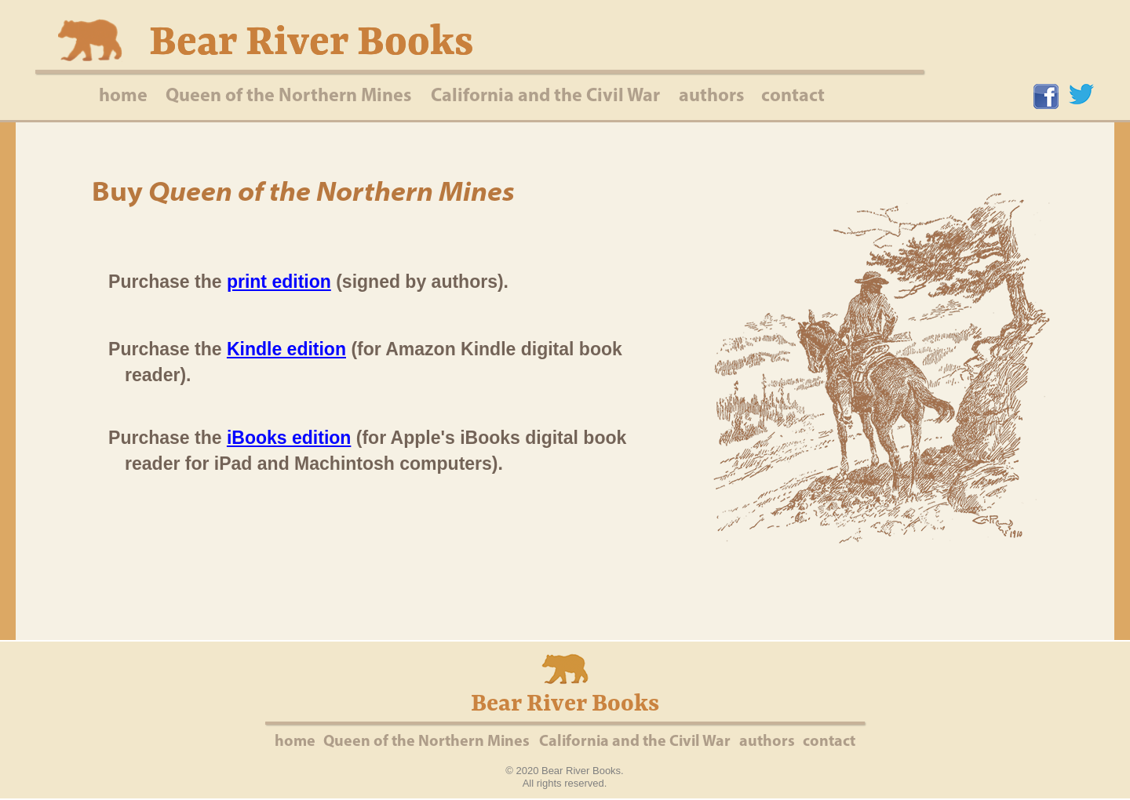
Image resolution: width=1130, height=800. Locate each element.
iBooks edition (289, 437)
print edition (279, 281)
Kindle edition (286, 349)
